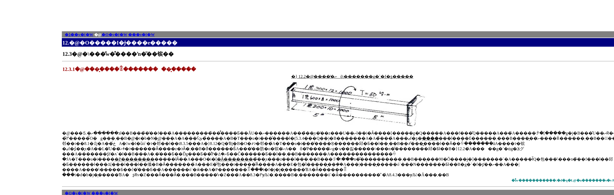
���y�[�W (141, 35)
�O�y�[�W (114, 35)
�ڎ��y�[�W (79, 35)
